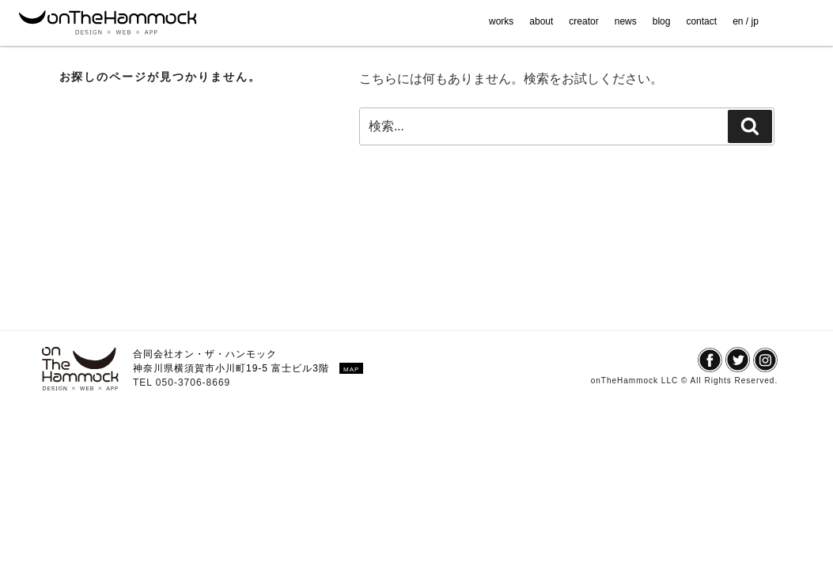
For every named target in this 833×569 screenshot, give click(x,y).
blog (662, 21)
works (501, 21)
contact (701, 21)
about (541, 21)
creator (583, 21)
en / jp (746, 21)
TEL (144, 382)
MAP (351, 369)
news (626, 21)
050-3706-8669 (193, 382)
